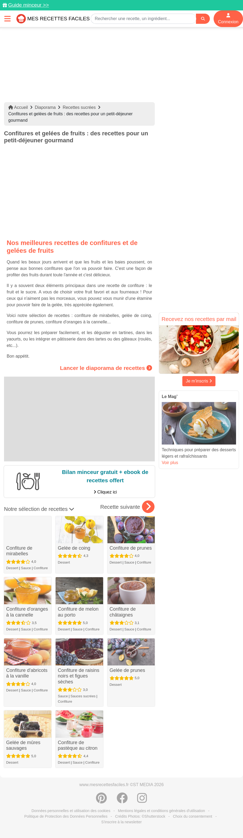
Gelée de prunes (127, 670)
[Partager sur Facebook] (122, 801)
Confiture (40, 568)
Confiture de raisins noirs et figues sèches (78, 676)
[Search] (203, 19)
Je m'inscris (199, 381)
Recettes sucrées (79, 107)
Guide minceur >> (28, 5)
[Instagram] (142, 801)
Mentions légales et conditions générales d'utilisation (161, 811)
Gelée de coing (74, 548)
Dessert (12, 568)
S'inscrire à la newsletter (121, 822)
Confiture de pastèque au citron (77, 745)
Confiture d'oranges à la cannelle (27, 612)
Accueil (18, 107)
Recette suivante (127, 507)
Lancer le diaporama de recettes (106, 368)
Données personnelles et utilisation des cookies (71, 811)
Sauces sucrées (83, 696)
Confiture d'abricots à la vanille (27, 673)
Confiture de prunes (131, 548)
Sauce (26, 568)
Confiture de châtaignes (123, 612)
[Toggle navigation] (7, 18)
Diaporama (45, 107)
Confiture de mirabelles (19, 551)
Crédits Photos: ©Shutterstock (140, 816)
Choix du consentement (192, 816)
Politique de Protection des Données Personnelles (65, 816)
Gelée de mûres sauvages (23, 745)
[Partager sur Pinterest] (101, 801)
